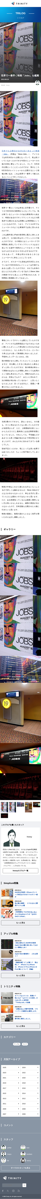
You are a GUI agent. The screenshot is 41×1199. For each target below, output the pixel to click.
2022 (24, 1072)
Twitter (8, 1191)
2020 (24, 1078)
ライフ (25, 1044)
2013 (4, 1098)
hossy (8, 85)
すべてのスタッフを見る (20, 1168)
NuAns (19, 855)
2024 (24, 1067)
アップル (16, 1044)
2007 (4, 1114)
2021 (4, 1078)
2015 (4, 1093)
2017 (4, 1088)
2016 (24, 1088)
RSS (19, 1191)
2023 (4, 1072)
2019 (4, 1083)
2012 (24, 1098)
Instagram (13, 1191)
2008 (24, 1109)
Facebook (2, 1191)
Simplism (9, 855)
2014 (24, 1093)
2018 (24, 1083)
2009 (4, 1109)
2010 (24, 1104)
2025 (4, 1067)
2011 (4, 1104)
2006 (24, 1114)
